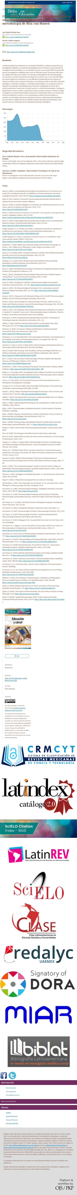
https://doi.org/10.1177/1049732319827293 (27, 555)
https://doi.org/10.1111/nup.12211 (14, 419)
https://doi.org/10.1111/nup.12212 (45, 424)
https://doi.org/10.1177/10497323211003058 (18, 575)
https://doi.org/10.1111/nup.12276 (27, 594)
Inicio (4, 9)
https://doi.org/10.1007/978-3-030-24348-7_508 (26, 369)
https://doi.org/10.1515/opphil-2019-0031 (34, 326)
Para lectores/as (11, 1088)
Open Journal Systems (8, 1101)
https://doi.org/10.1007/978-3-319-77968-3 (17, 250)
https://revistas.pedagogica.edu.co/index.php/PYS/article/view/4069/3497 (27, 218)
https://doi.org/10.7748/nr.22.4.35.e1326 (16, 334)
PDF (17, 656)
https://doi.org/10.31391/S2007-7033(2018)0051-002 (20, 234)
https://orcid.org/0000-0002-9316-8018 (17, 45)
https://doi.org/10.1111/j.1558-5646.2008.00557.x (39, 542)
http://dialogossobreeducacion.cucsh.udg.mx (24, 1145)
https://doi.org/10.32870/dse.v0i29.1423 (21, 52)
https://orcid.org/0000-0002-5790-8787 (17, 37)
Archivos (11, 9)
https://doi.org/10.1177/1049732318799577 (17, 471)
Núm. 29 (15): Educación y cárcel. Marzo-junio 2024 (33, 9)
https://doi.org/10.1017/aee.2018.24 (15, 258)
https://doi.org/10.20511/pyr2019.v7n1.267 (46, 285)
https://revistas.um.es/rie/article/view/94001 (45, 196)
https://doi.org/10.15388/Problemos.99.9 (16, 363)
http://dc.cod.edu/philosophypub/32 (34, 394)
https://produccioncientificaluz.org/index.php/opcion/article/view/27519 (27, 242)
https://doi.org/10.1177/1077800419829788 (34, 561)
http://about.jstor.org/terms (28, 491)
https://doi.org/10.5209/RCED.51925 (14, 209)
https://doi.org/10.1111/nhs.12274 (14, 530)
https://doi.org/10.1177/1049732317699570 (21, 536)
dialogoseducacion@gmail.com (56, 1145)
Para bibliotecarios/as (12, 1095)
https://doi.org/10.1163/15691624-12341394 (17, 307)
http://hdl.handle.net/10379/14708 (14, 266)
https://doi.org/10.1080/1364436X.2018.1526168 (19, 355)
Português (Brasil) (12, 1124)
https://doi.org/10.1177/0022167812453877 (17, 279)
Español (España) (11, 1116)
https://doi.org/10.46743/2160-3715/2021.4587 (18, 583)
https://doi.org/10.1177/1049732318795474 (17, 550)
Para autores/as (11, 1091)
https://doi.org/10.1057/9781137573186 (24, 400)
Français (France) (11, 1120)
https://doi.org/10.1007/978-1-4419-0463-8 (17, 342)
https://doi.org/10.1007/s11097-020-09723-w (24, 377)
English (8, 1113)
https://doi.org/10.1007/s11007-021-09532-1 (17, 226)
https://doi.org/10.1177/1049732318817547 (40, 588)
